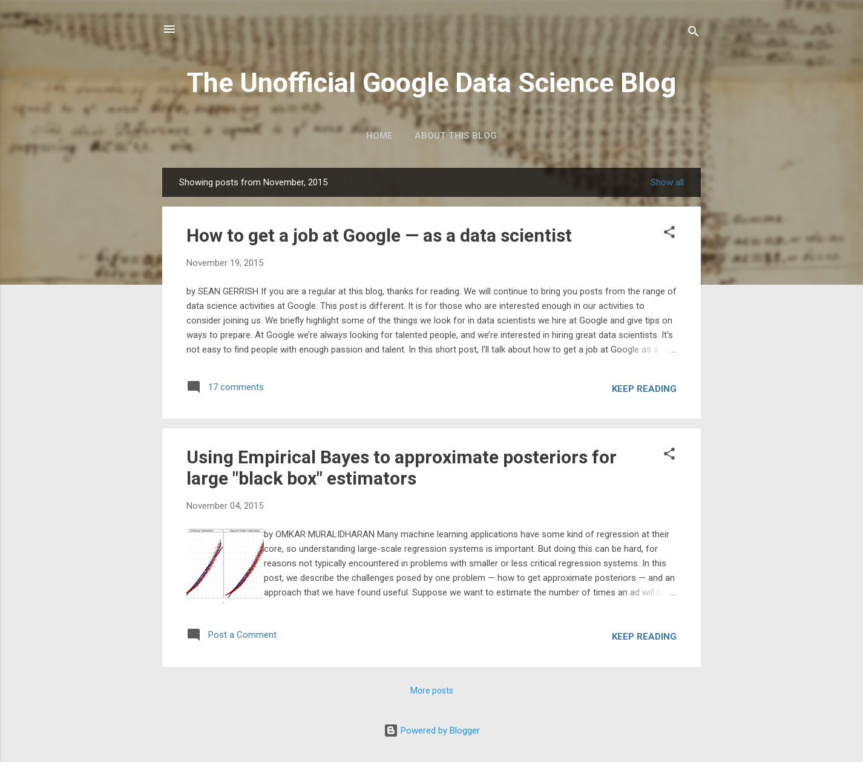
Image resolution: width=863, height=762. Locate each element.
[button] (669, 233)
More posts (431, 690)
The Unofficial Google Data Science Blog (431, 83)
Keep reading (644, 388)
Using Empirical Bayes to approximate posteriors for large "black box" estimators (401, 467)
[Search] (693, 33)
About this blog (456, 135)
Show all (667, 182)
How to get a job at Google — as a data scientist (379, 235)
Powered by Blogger (432, 730)
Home (379, 135)
